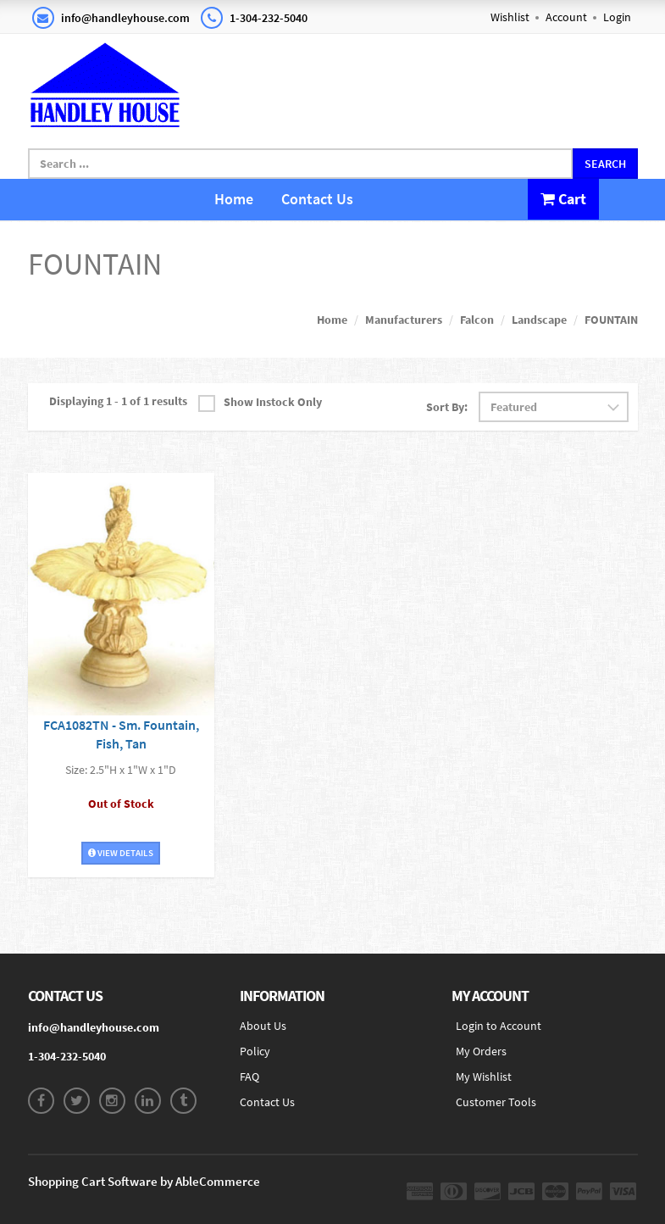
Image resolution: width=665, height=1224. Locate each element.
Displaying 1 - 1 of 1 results (118, 401)
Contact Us (317, 199)
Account (566, 17)
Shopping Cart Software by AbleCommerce (144, 1181)
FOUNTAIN (611, 319)
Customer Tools (496, 1102)
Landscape (539, 319)
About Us (263, 1025)
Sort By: (447, 406)
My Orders (481, 1051)
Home (233, 199)
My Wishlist (484, 1076)
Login (617, 17)
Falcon (477, 319)
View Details (120, 853)
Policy (255, 1051)
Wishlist (509, 17)
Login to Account (498, 1025)
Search (605, 163)
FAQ (249, 1076)
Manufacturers (403, 319)
